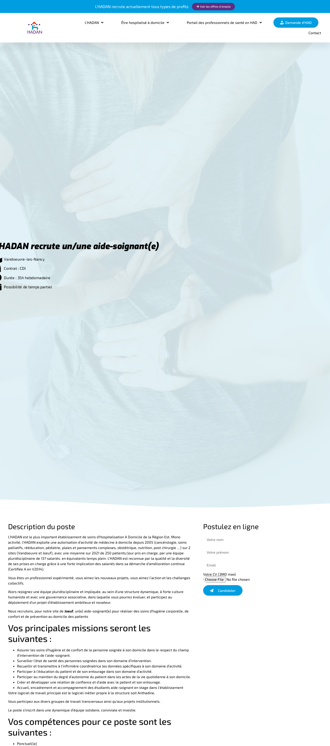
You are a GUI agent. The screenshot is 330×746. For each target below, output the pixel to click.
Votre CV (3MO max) (219, 575)
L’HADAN (94, 23)
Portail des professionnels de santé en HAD (224, 23)
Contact (315, 33)
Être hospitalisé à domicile (145, 23)
